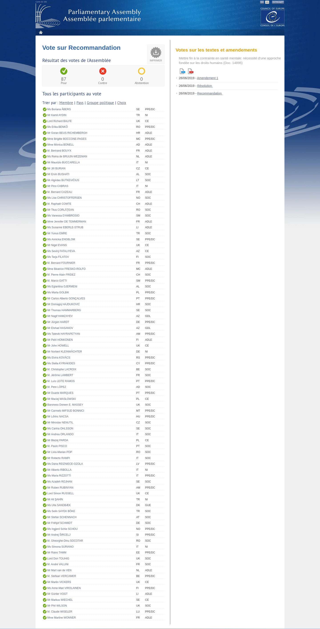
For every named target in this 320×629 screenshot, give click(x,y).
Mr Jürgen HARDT (58, 322)
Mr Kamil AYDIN (56, 115)
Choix (121, 102)
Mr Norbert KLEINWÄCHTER (64, 351)
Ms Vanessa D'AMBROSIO (63, 215)
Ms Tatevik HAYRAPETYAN (63, 333)
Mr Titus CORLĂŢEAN (60, 209)
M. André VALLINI (57, 564)
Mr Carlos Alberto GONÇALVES (66, 298)
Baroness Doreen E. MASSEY (65, 404)
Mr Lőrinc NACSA (57, 416)
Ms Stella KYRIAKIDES (61, 363)
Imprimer (156, 60)
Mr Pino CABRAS (57, 186)
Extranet (278, 2)
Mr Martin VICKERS (59, 582)
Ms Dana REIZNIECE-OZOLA (65, 463)
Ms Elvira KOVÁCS (58, 357)
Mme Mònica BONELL (60, 144)
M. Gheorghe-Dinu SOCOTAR (65, 540)
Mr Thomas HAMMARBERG (64, 310)
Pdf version (190, 71)
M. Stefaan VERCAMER (61, 576)
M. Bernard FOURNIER (61, 262)
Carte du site (41, 2)
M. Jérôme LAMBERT (60, 375)
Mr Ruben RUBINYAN (60, 487)
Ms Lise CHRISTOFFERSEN (64, 197)
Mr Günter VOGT (57, 593)
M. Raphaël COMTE (59, 203)
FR (267, 2)
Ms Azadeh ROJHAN (59, 481)
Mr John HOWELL (58, 345)
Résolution (205, 86)
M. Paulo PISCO (57, 446)
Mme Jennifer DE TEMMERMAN (66, 221)
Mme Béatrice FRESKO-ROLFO (66, 268)
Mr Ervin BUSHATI (58, 174)
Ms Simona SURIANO (60, 546)
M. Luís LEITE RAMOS (61, 381)
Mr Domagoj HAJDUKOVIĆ (63, 304)
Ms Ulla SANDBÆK (59, 505)
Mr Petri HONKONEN (60, 339)
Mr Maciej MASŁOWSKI (61, 399)
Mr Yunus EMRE (57, 233)
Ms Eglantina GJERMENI (62, 286)
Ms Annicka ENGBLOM (61, 239)
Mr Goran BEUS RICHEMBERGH (67, 132)
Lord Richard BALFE (59, 121)
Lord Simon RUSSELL (60, 493)
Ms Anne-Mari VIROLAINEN (64, 588)
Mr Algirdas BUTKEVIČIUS (63, 180)
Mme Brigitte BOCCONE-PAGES (66, 138)
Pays (80, 102)
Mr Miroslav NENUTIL (60, 422)
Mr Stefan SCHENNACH (61, 517)
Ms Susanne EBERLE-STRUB (65, 227)
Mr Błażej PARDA (57, 440)
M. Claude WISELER (59, 611)
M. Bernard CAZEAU (59, 192)
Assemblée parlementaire (89, 15)
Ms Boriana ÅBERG (59, 109)
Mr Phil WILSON (57, 605)
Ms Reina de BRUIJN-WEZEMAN (67, 156)
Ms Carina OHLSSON (60, 428)
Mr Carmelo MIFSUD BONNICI (65, 410)
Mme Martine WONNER (61, 617)
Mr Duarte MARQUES (60, 393)
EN (262, 2)
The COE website (272, 17)
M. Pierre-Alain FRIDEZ (61, 274)
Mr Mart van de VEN (59, 570)
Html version (182, 71)
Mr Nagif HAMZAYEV (60, 316)
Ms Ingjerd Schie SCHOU (62, 529)
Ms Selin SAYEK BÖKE (61, 511)
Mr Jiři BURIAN (56, 168)
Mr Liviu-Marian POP (59, 452)
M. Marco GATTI (57, 280)
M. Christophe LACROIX (61, 369)
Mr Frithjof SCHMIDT (59, 523)
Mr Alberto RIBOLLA (59, 469)
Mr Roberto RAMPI (58, 458)
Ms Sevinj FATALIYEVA (61, 251)
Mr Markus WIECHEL (60, 599)
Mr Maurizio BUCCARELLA (63, 162)
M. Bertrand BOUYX (59, 150)
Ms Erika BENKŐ (57, 126)
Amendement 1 (207, 78)
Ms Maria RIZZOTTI (59, 475)
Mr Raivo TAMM (56, 552)
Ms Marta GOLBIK (58, 292)
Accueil (41, 32)
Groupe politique (100, 102)
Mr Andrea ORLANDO (60, 434)
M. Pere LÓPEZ (56, 387)
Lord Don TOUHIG (58, 558)
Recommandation (210, 93)
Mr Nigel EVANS (57, 245)
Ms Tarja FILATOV (58, 256)
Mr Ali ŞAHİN (55, 499)
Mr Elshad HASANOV (60, 328)
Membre (66, 102)
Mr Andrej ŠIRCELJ (58, 534)
